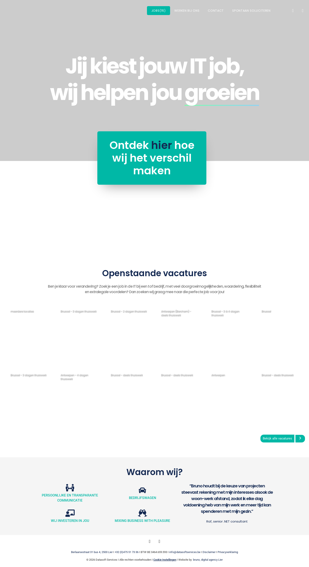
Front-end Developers (122, 396)
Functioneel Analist (122, 333)
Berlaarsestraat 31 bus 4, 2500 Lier (92, 552)
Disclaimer (209, 552)
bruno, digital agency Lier (208, 559)
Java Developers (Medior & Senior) (27, 396)
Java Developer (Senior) (75, 333)
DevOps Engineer (27, 331)
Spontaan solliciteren (251, 10)
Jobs (158, 10)
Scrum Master (174, 331)
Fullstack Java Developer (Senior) (229, 396)
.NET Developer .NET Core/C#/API (77, 396)
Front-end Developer (271, 396)
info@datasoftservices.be (184, 552)
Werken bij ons (186, 10)
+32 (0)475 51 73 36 (126, 552)
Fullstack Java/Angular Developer (175, 398)
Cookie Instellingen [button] (164, 559)
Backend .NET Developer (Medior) (224, 335)
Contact (216, 10)
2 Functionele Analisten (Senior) (279, 333)
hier (121, 145)
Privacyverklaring (228, 552)
